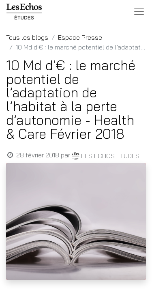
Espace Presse (80, 37)
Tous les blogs (27, 37)
